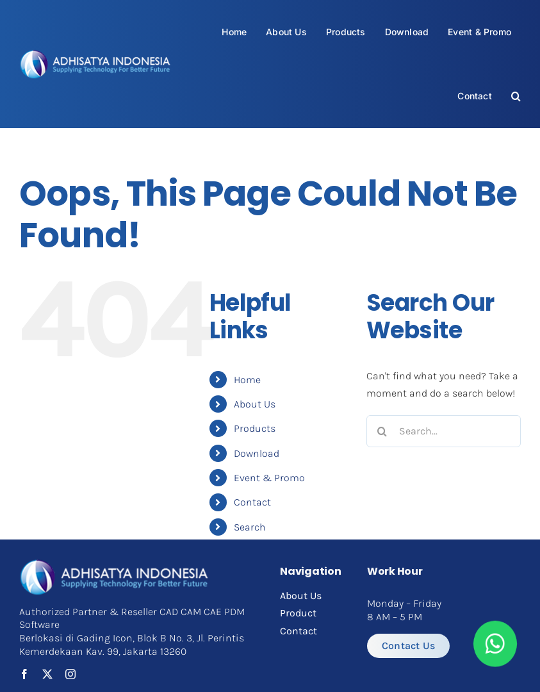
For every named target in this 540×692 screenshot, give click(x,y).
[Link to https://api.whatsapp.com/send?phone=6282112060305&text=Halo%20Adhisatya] (495, 644)
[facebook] (24, 674)
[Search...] (443, 431)
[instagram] (70, 674)
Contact (252, 502)
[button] (516, 95)
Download (256, 453)
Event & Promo (269, 478)
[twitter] (47, 674)
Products (254, 428)
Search (250, 527)
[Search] (382, 431)
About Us (254, 404)
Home (247, 380)
